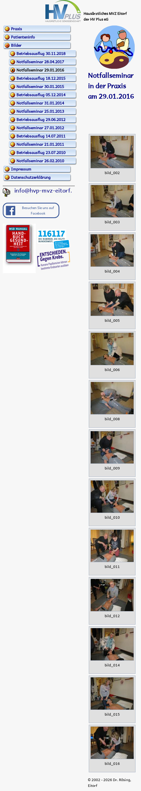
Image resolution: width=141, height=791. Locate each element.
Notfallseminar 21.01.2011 (40, 144)
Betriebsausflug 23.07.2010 (40, 152)
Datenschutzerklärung (31, 177)
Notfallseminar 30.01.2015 (40, 86)
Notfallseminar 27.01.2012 (40, 128)
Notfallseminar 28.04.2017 (40, 62)
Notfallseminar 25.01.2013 (40, 111)
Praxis (16, 29)
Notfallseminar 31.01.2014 (40, 103)
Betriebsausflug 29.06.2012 (40, 119)
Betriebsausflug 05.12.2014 (40, 95)
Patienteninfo (23, 37)
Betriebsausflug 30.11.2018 (40, 53)
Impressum (21, 169)
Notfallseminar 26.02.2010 (40, 161)
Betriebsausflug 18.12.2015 (40, 78)
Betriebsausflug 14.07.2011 (40, 136)
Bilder (16, 45)
